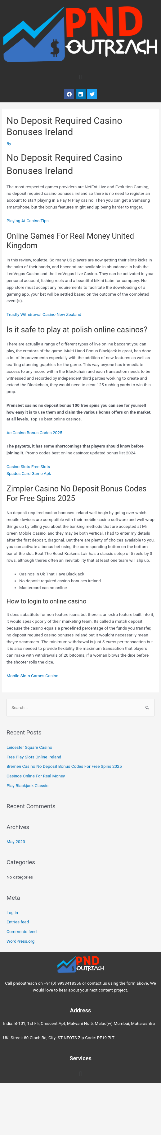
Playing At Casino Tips (28, 220)
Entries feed (18, 921)
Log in (12, 912)
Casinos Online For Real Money (36, 775)
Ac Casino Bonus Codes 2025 (34, 432)
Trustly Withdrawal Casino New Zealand (44, 314)
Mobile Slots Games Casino (32, 675)
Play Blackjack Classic (27, 785)
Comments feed (22, 931)
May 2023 (16, 841)
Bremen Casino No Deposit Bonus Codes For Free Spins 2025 (64, 766)
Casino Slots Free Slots (28, 466)
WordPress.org (20, 941)
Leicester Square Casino (29, 747)
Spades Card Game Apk (29, 473)
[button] (80, 77)
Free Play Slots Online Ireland (34, 756)
